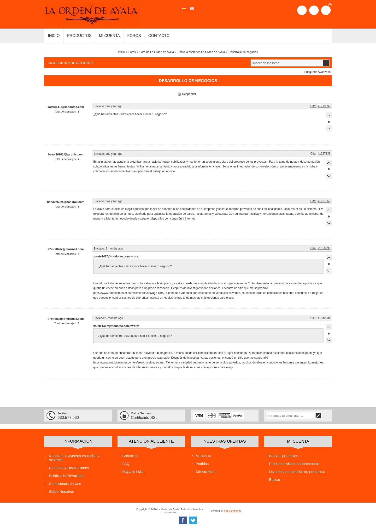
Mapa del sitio (133, 472)
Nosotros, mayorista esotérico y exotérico (74, 458)
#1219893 (324, 106)
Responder (189, 94)
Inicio (121, 52)
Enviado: (99, 106)
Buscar (274, 479)
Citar (313, 106)
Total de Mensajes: (65, 111)
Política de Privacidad (66, 476)
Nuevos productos (283, 456)
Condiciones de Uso (65, 483)
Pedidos (202, 464)
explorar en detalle (106, 213)
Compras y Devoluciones (69, 468)
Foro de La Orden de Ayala (156, 52)
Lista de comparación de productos (297, 472)
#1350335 (324, 248)
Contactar (130, 456)
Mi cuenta (203, 456)
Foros (132, 52)
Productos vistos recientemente (294, 464)
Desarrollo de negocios (243, 52)
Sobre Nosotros (61, 491)
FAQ (125, 464)
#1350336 (324, 318)
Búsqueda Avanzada (317, 72)
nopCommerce (232, 510)
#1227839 (324, 153)
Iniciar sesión (314, 10)
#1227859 (324, 201)
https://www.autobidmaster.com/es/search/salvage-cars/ (128, 362)
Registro (302, 10)
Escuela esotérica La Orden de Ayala (201, 52)
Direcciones (205, 472)
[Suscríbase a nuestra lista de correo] (294, 415)
